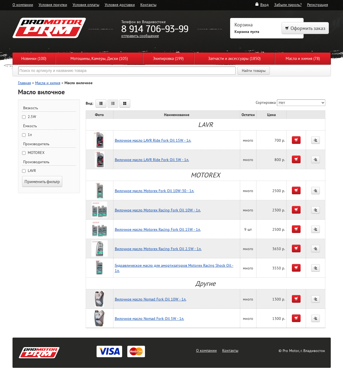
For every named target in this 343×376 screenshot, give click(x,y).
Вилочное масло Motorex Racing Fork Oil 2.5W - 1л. (158, 248)
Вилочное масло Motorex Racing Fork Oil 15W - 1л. (158, 229)
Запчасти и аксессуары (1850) (234, 58)
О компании (23, 4)
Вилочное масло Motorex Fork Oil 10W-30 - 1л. (154, 190)
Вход (262, 4)
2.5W (32, 116)
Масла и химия (47, 82)
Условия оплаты (86, 4)
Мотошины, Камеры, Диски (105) (99, 58)
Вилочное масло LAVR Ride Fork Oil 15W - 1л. (153, 140)
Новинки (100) (33, 58)
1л (30, 134)
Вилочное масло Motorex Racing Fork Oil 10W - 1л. (158, 210)
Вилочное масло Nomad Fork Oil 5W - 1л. (149, 318)
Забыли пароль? (288, 4)
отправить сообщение (140, 35)
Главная (24, 82)
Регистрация (317, 4)
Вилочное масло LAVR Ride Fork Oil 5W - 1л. (152, 159)
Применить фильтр (42, 181)
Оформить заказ (305, 28)
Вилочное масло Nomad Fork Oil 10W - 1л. (150, 299)
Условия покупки (53, 4)
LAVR (32, 170)
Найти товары (253, 70)
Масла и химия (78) (303, 58)
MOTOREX (36, 152)
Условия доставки (120, 4)
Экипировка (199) (168, 58)
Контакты (148, 4)
